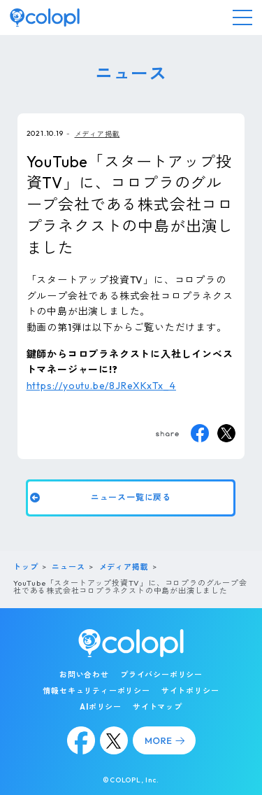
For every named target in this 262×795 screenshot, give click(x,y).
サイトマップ (157, 707)
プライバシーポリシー (161, 675)
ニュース (68, 567)
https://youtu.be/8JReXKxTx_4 (101, 385)
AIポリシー (101, 707)
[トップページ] (45, 17)
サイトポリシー (190, 691)
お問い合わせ (84, 675)
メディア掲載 (97, 134)
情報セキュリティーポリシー (96, 691)
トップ (25, 567)
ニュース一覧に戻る (131, 497)
